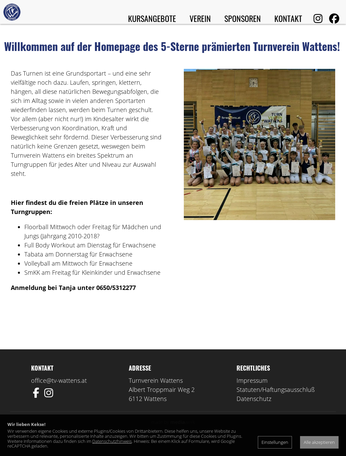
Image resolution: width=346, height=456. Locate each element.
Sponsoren (242, 18)
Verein (200, 18)
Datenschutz (254, 412)
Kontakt (288, 18)
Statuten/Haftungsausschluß (276, 403)
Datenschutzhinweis (112, 441)
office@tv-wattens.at (59, 394)
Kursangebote (152, 18)
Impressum (252, 394)
